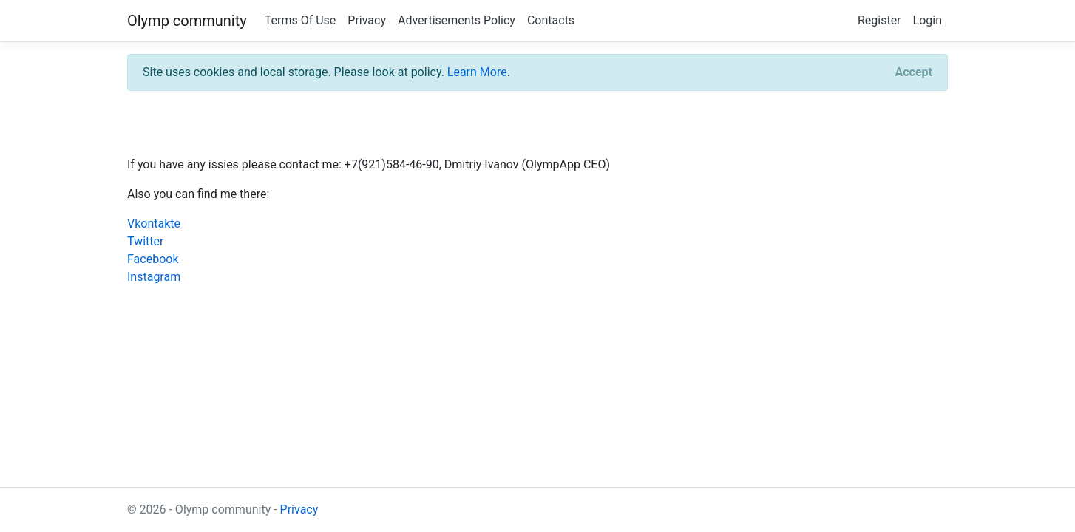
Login (927, 20)
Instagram (153, 277)
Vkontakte (153, 223)
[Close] (914, 72)
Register (879, 20)
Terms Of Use (300, 20)
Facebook (152, 259)
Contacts (550, 20)
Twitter (145, 241)
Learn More (477, 72)
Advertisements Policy (456, 20)
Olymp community (187, 21)
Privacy (366, 20)
